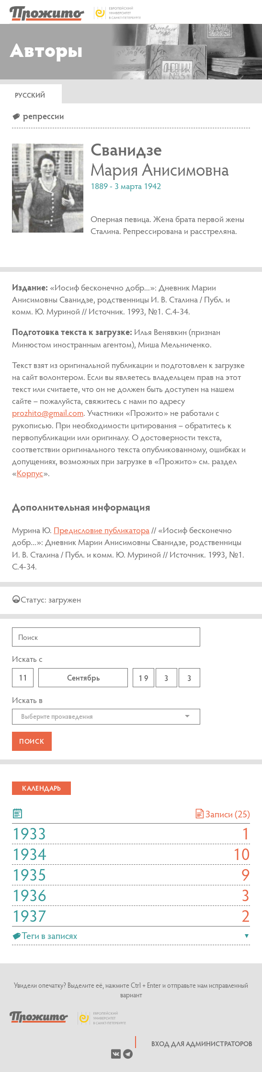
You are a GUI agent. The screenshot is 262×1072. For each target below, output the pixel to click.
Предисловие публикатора (101, 530)
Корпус (30, 473)
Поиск (32, 741)
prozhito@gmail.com (47, 412)
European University (107, 1018)
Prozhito (39, 1018)
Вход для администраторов (201, 1043)
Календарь (41, 788)
